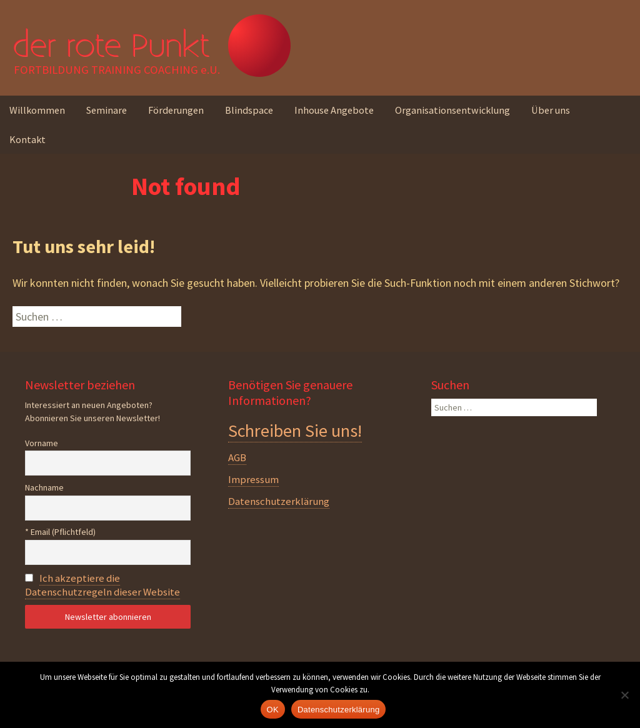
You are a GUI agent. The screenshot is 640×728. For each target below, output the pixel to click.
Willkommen (37, 110)
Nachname (44, 487)
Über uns (550, 110)
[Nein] (624, 695)
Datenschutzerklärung (278, 501)
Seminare (106, 110)
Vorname (41, 443)
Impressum (253, 479)
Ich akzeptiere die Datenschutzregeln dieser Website (102, 585)
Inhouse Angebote (334, 110)
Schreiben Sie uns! (295, 430)
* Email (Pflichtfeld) (60, 531)
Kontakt (27, 139)
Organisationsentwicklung (452, 110)
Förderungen (176, 110)
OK (273, 709)
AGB (237, 457)
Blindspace (249, 110)
